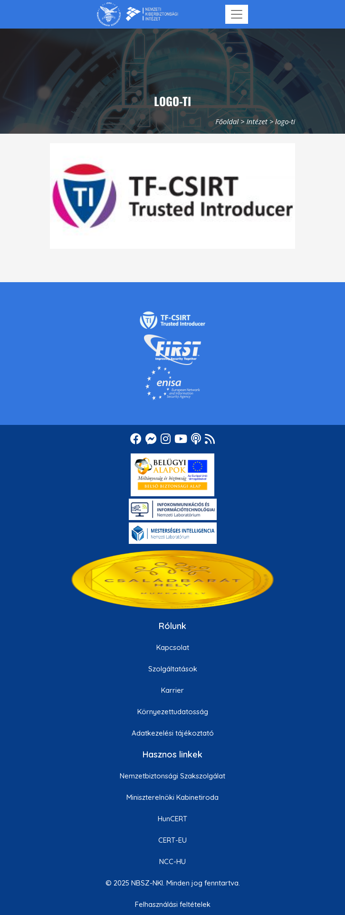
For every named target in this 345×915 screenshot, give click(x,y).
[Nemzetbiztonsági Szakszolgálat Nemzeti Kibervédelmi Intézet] (137, 14)
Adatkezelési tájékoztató (173, 733)
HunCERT (172, 818)
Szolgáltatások (172, 668)
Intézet (257, 121)
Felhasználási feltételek (173, 904)
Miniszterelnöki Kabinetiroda (172, 797)
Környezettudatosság (172, 711)
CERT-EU (172, 840)
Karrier (172, 690)
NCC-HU (172, 861)
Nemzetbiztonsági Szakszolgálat (172, 775)
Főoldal (227, 121)
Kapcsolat (172, 647)
